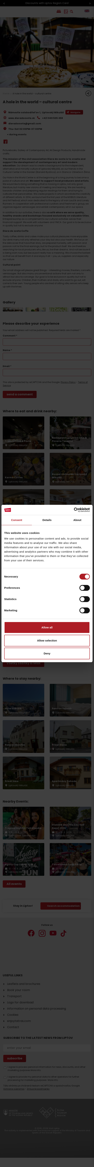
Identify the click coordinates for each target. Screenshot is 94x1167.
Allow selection (47, 640)
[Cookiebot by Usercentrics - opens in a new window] (74, 510)
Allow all (47, 627)
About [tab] (77, 520)
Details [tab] (47, 520)
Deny (47, 653)
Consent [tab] (16, 520)
